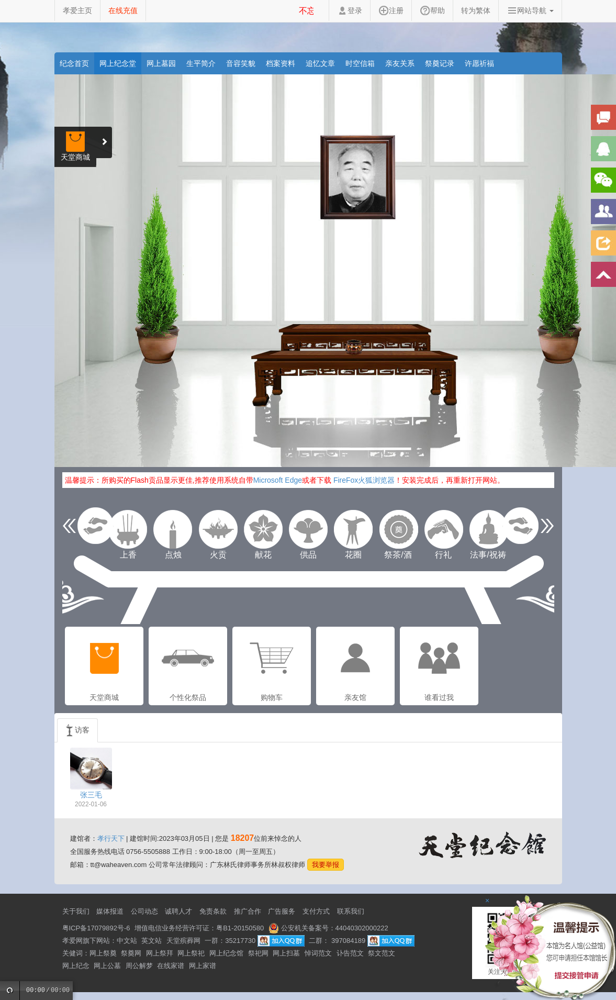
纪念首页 (74, 63)
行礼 (443, 529)
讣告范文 (350, 953)
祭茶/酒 (398, 529)
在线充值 (123, 10)
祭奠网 (131, 953)
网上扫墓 (286, 953)
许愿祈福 (479, 63)
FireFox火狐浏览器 (364, 480)
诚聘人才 (178, 911)
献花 (263, 529)
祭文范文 (381, 953)
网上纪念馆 (226, 953)
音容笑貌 (240, 63)
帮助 (432, 10)
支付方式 (316, 911)
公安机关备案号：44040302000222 (328, 928)
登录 (349, 10)
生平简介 (201, 63)
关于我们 (75, 911)
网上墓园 (161, 63)
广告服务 (281, 911)
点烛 (173, 529)
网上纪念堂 (117, 63)
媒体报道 (110, 911)
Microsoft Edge (277, 480)
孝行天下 (111, 838)
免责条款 (213, 911)
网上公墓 (107, 966)
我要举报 (325, 865)
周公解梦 (139, 966)
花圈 (353, 529)
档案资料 (280, 63)
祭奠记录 (439, 63)
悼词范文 (318, 953)
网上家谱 (202, 966)
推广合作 (247, 911)
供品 (308, 529)
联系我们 (350, 911)
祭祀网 (258, 953)
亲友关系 (400, 63)
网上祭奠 (103, 953)
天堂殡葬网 (183, 941)
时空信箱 (360, 63)
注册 (391, 10)
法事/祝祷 (488, 529)
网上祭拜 (159, 953)
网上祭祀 (191, 953)
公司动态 (144, 911)
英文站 (151, 941)
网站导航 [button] (530, 10)
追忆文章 (320, 63)
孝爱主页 (77, 10)
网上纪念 (75, 966)
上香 (128, 529)
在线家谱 (170, 966)
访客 (77, 730)
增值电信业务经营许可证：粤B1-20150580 (199, 928)
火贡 (218, 529)
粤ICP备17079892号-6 (96, 928)
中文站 (127, 941)
